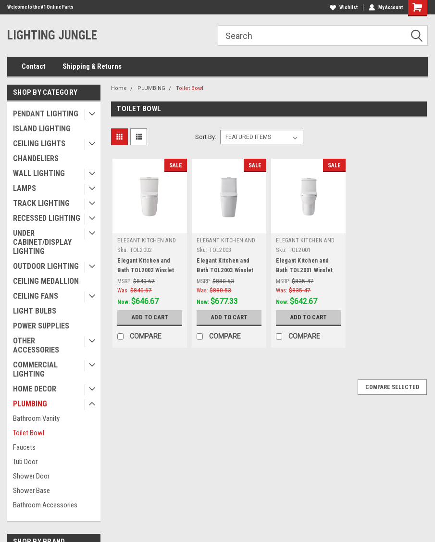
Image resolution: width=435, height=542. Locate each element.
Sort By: (205, 136)
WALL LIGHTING (39, 173)
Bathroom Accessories (45, 505)
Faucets (24, 447)
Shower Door (31, 476)
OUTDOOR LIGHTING (46, 266)
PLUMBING (30, 403)
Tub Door (25, 461)
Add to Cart (149, 317)
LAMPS (24, 188)
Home (119, 88)
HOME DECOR (34, 388)
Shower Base (31, 490)
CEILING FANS (35, 296)
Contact (34, 66)
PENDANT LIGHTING (45, 113)
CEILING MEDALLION (46, 281)
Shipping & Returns (92, 66)
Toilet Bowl (28, 433)
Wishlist (344, 7)
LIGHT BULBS (34, 310)
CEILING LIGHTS (39, 143)
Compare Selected (392, 387)
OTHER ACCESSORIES (36, 345)
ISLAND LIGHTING (42, 128)
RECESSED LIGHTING (46, 218)
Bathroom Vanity (36, 418)
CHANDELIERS (36, 158)
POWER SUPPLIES (41, 325)
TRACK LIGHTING (41, 203)
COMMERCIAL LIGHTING (35, 369)
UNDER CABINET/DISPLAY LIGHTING (42, 242)
